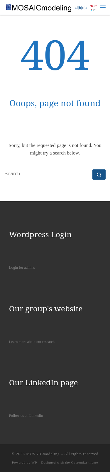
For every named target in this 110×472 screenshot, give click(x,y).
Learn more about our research (32, 342)
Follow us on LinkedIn (26, 416)
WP (34, 462)
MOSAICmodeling (43, 454)
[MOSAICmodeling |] (52, 7)
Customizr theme (84, 462)
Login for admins (22, 268)
